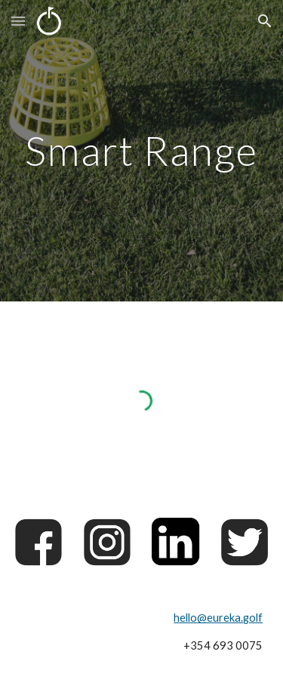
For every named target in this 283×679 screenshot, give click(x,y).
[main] (141, 150)
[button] (18, 20)
